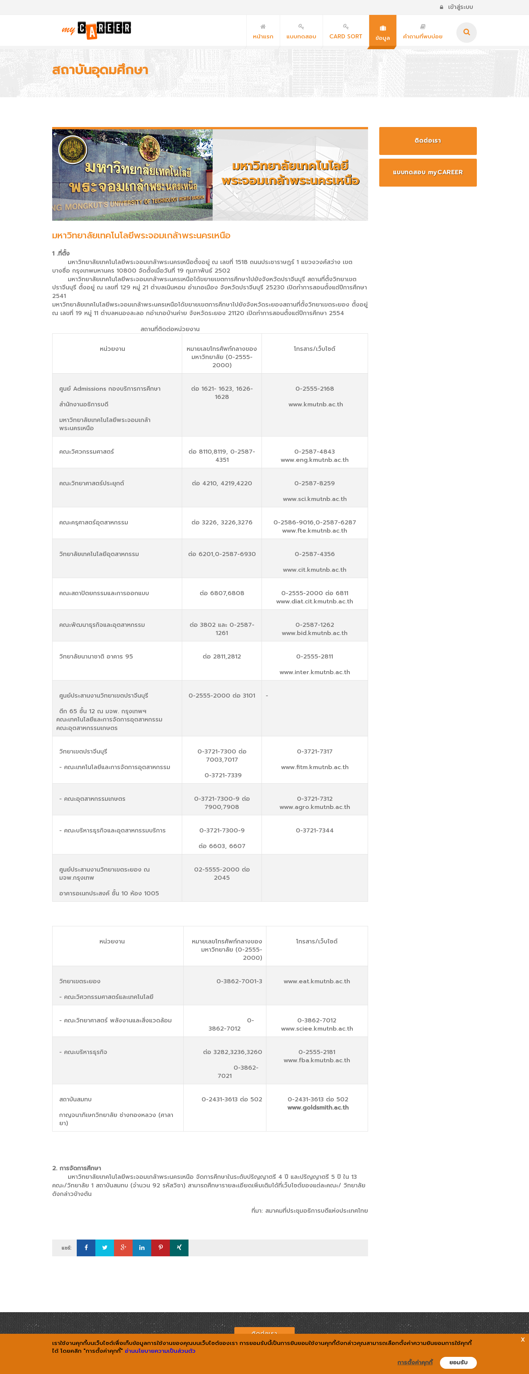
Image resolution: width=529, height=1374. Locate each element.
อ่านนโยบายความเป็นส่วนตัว (160, 1351)
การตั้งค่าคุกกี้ (415, 1362)
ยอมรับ (458, 1362)
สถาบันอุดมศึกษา (100, 70)
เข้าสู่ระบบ (456, 7)
